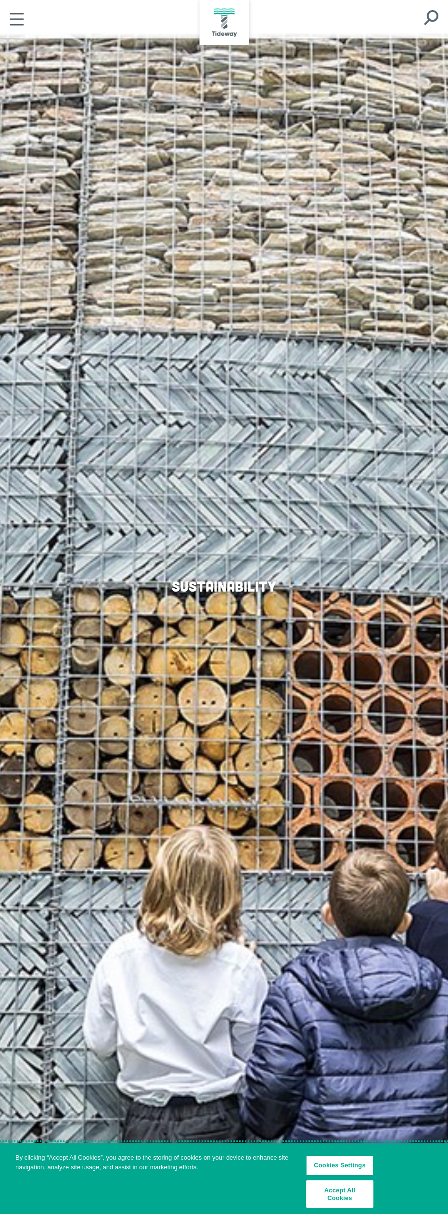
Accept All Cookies (339, 1196)
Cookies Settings (340, 1167)
